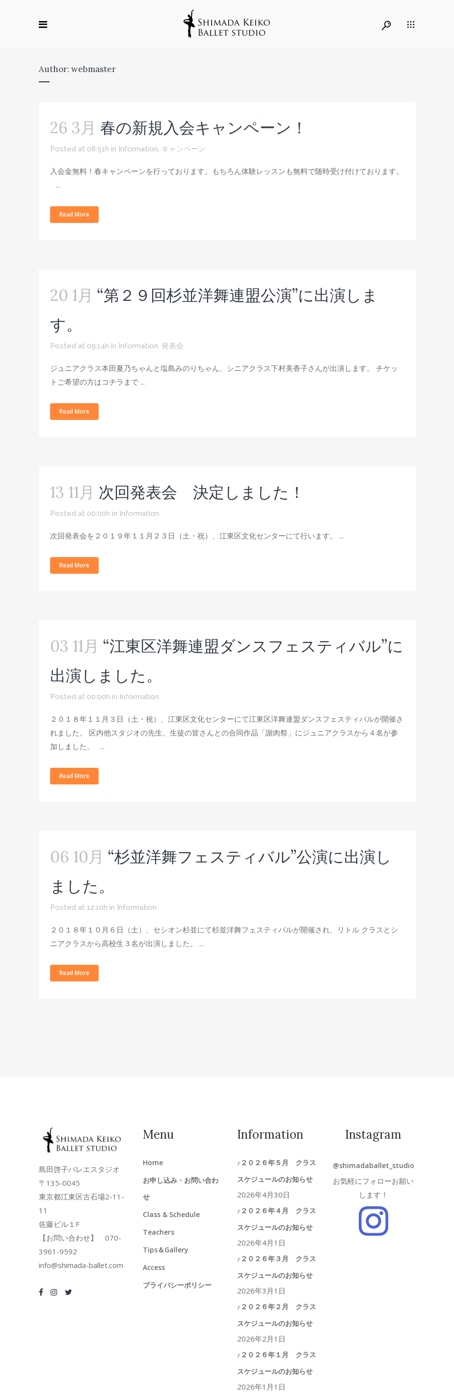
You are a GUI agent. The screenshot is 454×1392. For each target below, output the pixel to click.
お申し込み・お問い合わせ (180, 1188)
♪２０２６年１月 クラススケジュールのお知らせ (278, 1363)
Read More (74, 214)
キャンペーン (183, 149)
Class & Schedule (171, 1214)
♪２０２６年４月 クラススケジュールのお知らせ (278, 1219)
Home (153, 1162)
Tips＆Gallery (165, 1249)
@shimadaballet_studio (373, 1165)
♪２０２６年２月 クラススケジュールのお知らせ (278, 1315)
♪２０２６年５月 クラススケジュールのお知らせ (278, 1171)
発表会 (172, 346)
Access (154, 1267)
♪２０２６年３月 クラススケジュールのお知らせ (278, 1267)
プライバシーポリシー (177, 1285)
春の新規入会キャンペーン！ (203, 128)
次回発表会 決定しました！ (202, 492)
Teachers (158, 1232)
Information (138, 149)
